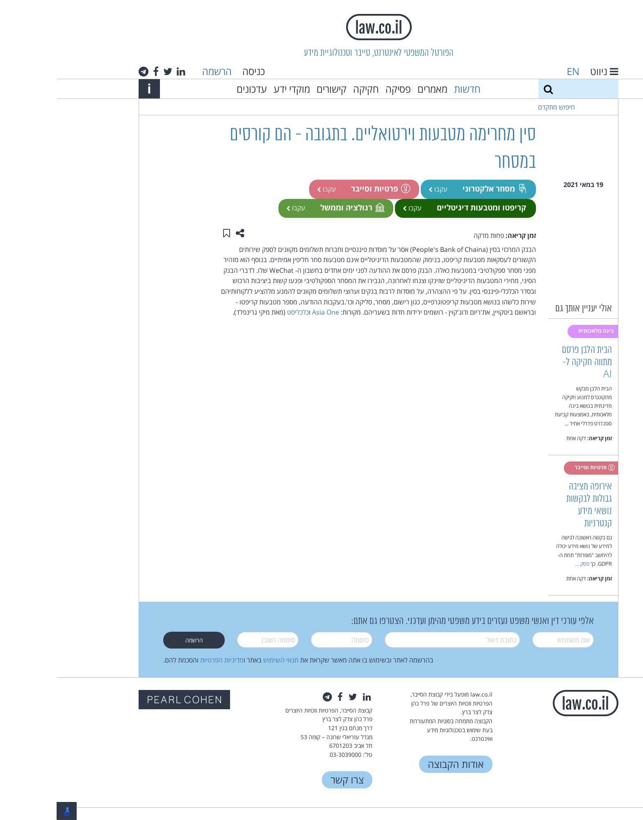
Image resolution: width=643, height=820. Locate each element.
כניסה (196, 71)
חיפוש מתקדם (499, 107)
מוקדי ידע (235, 89)
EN (516, 71)
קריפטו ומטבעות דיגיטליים (424, 207)
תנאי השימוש (224, 660)
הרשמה (160, 71)
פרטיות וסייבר (323, 188)
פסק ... (525, 563)
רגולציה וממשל (294, 207)
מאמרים (375, 89)
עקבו (381, 189)
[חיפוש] (491, 88)
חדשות (410, 89)
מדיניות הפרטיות (165, 660)
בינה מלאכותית (539, 330)
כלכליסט (241, 312)
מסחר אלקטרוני (437, 188)
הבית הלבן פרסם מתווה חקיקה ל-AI (530, 362)
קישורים (275, 89)
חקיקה (309, 89)
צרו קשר (290, 779)
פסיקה (341, 89)
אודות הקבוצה (398, 764)
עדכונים (195, 89)
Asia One (268, 312)
